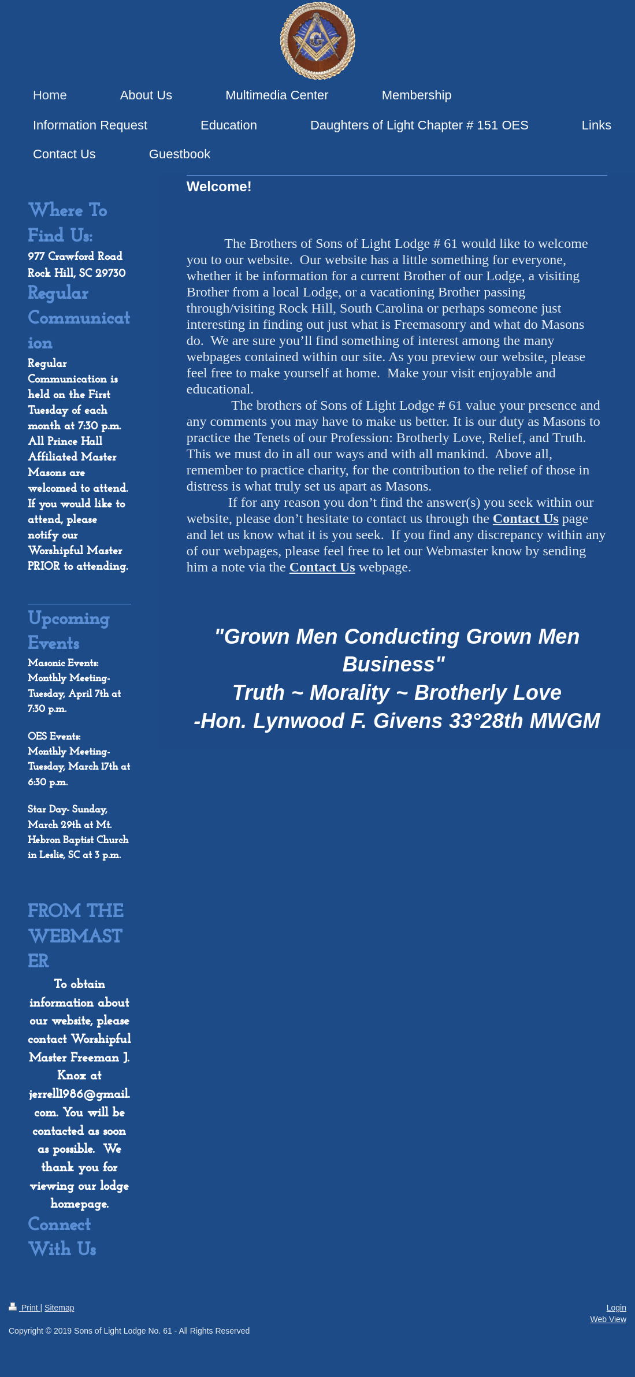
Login (616, 1307)
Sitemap (59, 1307)
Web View (608, 1319)
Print (24, 1307)
